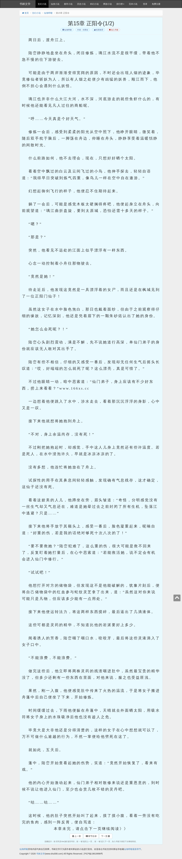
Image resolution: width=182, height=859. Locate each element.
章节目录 (91, 836)
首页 (25, 13)
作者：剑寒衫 (82, 30)
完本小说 (133, 4)
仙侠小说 (55, 4)
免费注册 (156, 4)
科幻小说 (94, 4)
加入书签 (113, 30)
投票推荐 (98, 30)
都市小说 (68, 4)
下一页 (105, 836)
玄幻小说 (42, 4)
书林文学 (24, 3)
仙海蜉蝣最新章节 (132, 849)
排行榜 (120, 4)
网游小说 (107, 4)
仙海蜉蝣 (48, 13)
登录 (145, 4)
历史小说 (81, 4)
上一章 (76, 836)
